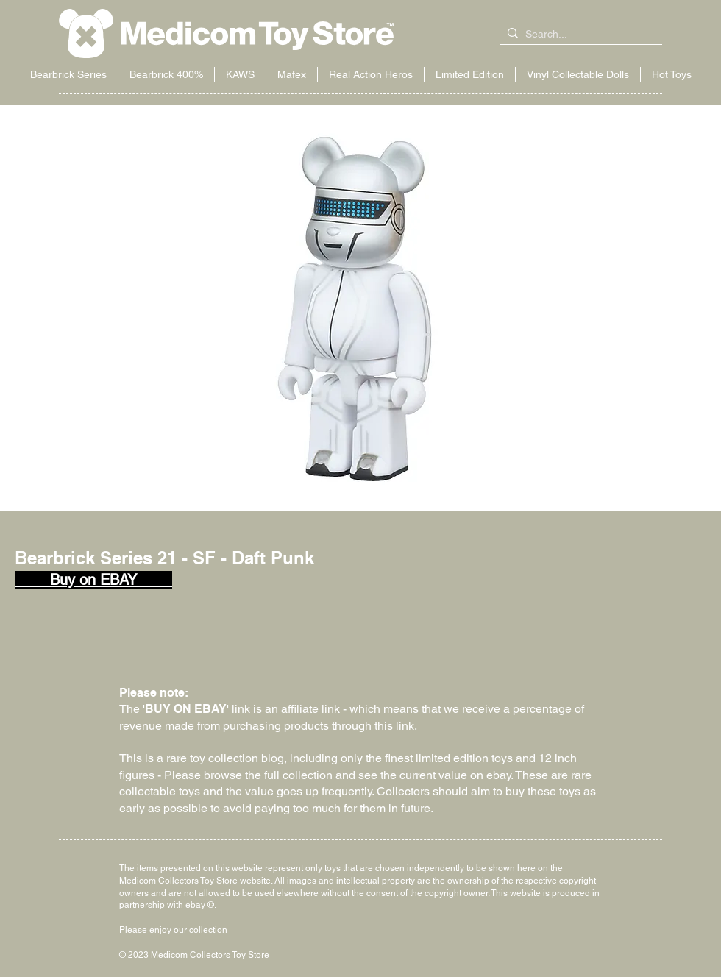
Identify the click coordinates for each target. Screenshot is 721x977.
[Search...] (578, 34)
